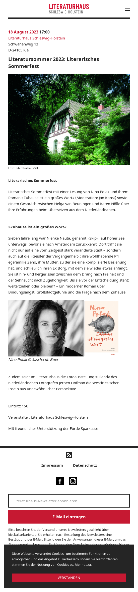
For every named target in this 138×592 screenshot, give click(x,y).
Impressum (52, 465)
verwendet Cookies (49, 553)
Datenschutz (85, 465)
